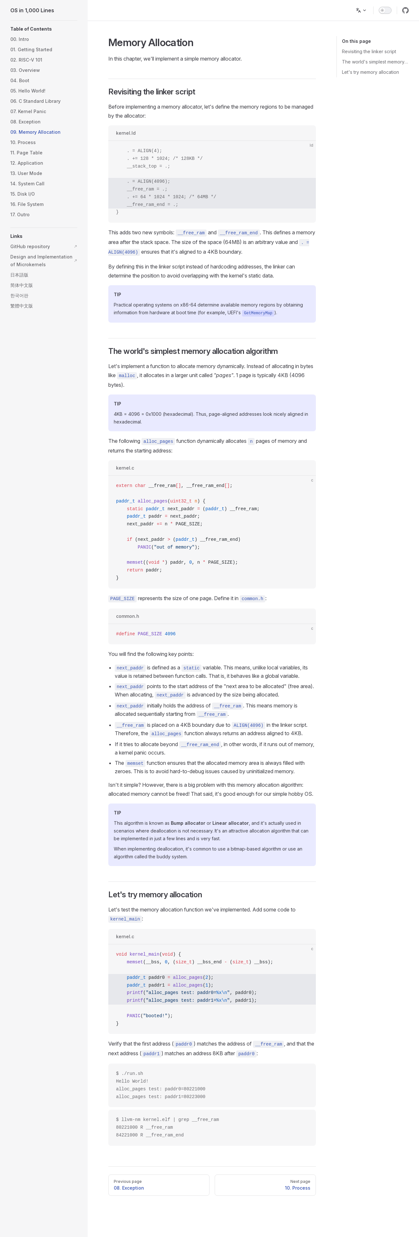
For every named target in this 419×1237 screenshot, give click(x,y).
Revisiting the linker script (369, 51)
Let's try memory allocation (370, 72)
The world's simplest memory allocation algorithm (375, 61)
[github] (405, 10)
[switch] (385, 10)
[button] (43, 29)
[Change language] (361, 10)
